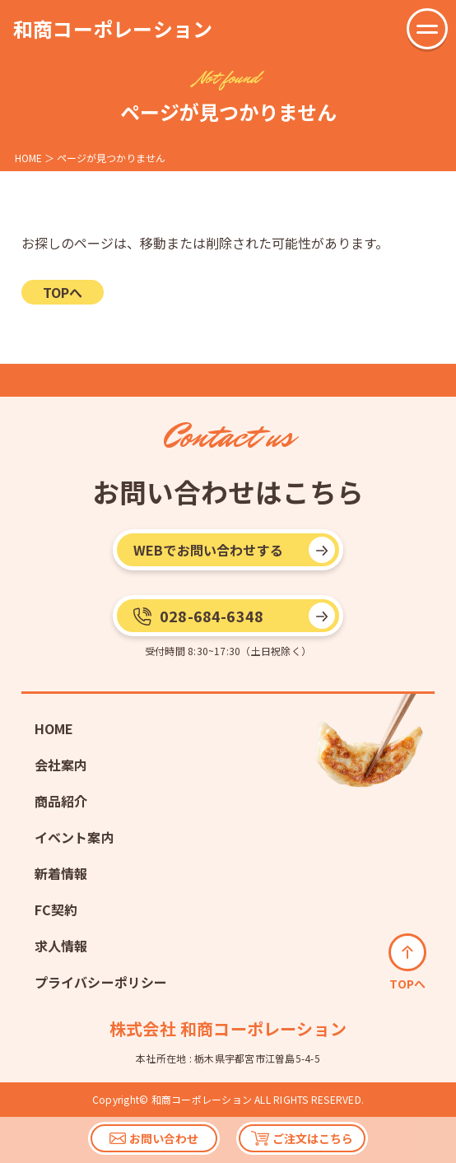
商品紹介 (61, 801)
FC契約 (56, 909)
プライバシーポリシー (101, 982)
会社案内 (61, 765)
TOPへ (62, 292)
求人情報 (61, 946)
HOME (54, 728)
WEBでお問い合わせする (208, 550)
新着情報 (61, 873)
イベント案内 (74, 837)
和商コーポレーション (112, 28)
